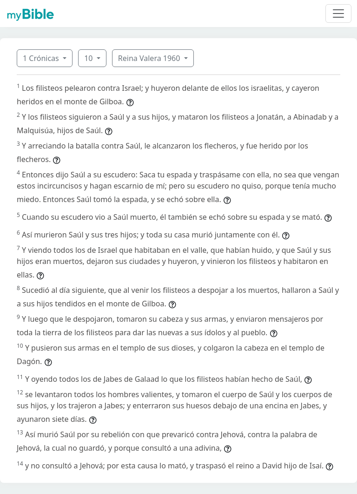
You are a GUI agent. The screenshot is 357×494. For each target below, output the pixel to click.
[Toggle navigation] (338, 13)
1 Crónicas (42, 58)
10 (89, 58)
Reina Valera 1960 (150, 58)
